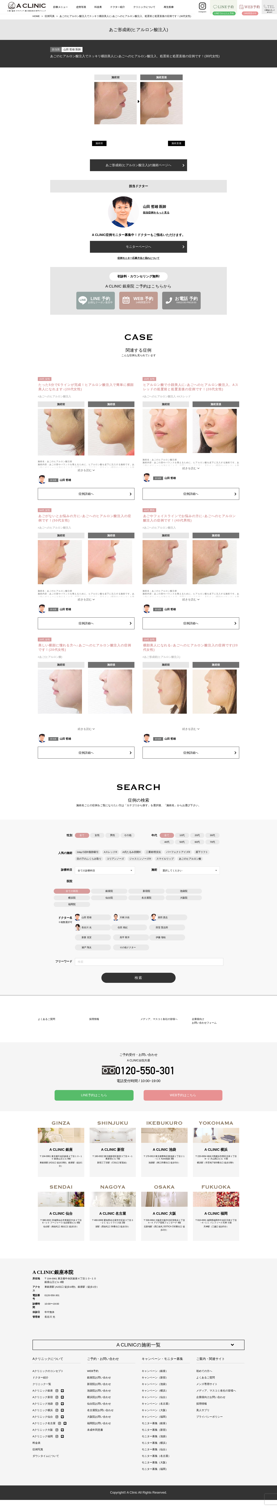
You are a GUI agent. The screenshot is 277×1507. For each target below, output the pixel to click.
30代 (212, 835)
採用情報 (201, 1448)
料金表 (98, 7)
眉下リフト (201, 852)
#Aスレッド (184, 396)
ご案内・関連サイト (210, 1404)
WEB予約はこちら (183, 1130)
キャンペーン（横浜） (155, 1435)
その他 (127, 835)
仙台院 (109, 897)
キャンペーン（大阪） (155, 1455)
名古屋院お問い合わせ (100, 1455)
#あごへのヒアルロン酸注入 (54, 396)
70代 (212, 842)
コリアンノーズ (115, 858)
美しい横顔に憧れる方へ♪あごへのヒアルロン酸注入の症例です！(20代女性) (84, 648)
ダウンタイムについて (46, 1501)
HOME (36, 16)
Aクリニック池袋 (43, 1448)
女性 (97, 835)
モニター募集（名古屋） (156, 1501)
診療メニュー (60, 7)
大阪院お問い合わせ (99, 1462)
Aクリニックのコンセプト (48, 1416)
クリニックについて (144, 7)
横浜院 (72, 897)
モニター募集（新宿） (155, 1475)
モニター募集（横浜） (155, 1488)
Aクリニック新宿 (43, 1442)
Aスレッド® (110, 852)
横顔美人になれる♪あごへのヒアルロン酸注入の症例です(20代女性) (190, 648)
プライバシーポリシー (209, 1462)
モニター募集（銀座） (155, 1468)
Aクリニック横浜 (43, 1455)
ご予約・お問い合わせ (103, 1404)
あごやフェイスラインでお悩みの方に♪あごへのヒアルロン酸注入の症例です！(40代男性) (189, 518)
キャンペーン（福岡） (155, 1462)
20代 (197, 835)
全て (82, 835)
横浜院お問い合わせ (99, 1442)
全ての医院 (72, 891)
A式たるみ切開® (131, 852)
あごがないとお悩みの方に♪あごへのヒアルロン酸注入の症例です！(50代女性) (84, 518)
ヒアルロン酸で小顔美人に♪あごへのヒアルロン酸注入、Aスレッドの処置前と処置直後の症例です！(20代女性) (190, 387)
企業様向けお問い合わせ (210, 1442)
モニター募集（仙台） (155, 1494)
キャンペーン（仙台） (155, 1442)
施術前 (99, 143)
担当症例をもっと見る (156, 212)
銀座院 (109, 891)
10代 (182, 835)
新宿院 (146, 891)
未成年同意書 (95, 1475)
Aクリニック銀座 (43, 1435)
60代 (197, 842)
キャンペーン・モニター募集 (162, 1404)
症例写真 (81, 7)
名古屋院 (146, 897)
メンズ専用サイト (206, 1429)
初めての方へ (204, 1416)
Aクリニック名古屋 (44, 1468)
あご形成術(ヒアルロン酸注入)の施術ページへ (145, 165)
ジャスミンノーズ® (140, 858)
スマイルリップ (164, 858)
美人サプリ (203, 1455)
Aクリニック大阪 (43, 1475)
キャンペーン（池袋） (155, 1429)
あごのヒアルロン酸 (190, 858)
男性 (112, 835)
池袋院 (183, 891)
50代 (182, 842)
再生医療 (169, 7)
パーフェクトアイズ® (178, 852)
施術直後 (176, 143)
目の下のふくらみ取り (89, 858)
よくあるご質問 (205, 1422)
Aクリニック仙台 (43, 1462)
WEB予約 (92, 1416)
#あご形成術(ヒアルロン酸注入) (161, 656)
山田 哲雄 (65, 479)
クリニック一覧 (42, 1429)
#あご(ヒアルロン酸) (50, 656)
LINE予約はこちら (94, 1130)
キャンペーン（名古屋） (156, 1448)
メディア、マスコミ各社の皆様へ (216, 1435)
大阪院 (183, 897)
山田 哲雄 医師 (72, 49)
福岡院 (72, 904)
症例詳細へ (105, 493)
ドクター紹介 (117, 7)
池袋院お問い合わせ (99, 1435)
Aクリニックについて (48, 1404)
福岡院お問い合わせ (99, 1468)
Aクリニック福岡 (43, 1481)
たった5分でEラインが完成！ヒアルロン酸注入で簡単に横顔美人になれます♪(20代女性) (86, 387)
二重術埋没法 (153, 852)
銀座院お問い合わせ (99, 1422)
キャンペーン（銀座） (155, 1416)
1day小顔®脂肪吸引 (88, 852)
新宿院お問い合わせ (99, 1429)
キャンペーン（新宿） (155, 1422)
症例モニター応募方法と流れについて (138, 258)
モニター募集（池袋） (155, 1481)
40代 (166, 842)
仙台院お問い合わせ (99, 1448)
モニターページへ (155, 246)
